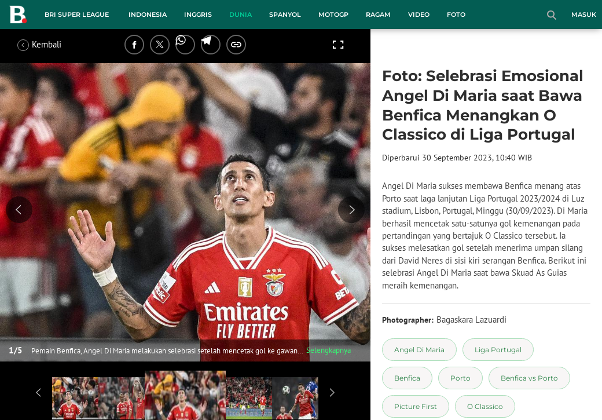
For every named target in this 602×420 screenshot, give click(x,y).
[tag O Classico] (485, 406)
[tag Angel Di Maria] (419, 349)
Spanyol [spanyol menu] (285, 14)
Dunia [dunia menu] (240, 14)
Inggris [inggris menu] (198, 14)
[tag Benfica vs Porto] (529, 378)
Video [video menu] (419, 14)
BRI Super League (77, 14)
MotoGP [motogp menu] (333, 14)
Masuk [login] (583, 14)
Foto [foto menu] (456, 14)
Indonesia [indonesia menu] (148, 14)
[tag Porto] (460, 378)
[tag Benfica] (407, 378)
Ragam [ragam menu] (378, 14)
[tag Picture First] (415, 406)
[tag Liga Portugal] (498, 349)
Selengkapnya (328, 350)
